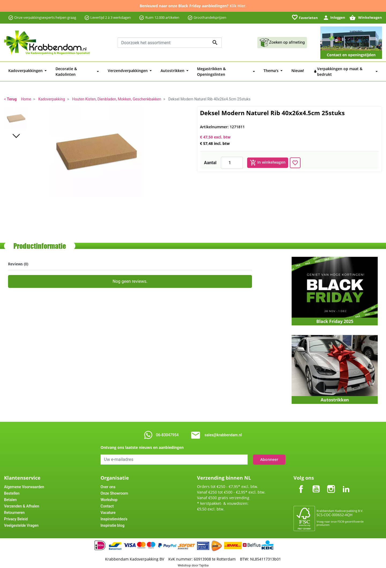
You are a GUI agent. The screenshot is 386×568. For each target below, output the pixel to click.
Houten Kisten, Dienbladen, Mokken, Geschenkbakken (116, 96)
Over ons (108, 484)
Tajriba (204, 562)
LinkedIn (346, 481)
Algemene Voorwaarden (24, 484)
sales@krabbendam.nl (223, 432)
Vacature (108, 509)
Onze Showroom (114, 490)
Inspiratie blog (112, 522)
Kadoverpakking (51, 96)
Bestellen (12, 490)
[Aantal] (232, 160)
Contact (107, 503)
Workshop (109, 496)
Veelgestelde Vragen (21, 522)
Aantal (210, 159)
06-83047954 (167, 432)
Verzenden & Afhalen (21, 503)
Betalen (10, 496)
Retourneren (14, 509)
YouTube (316, 481)
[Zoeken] (170, 42)
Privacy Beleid (16, 516)
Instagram (331, 481)
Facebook (301, 481)
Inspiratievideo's (114, 516)
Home (26, 96)
